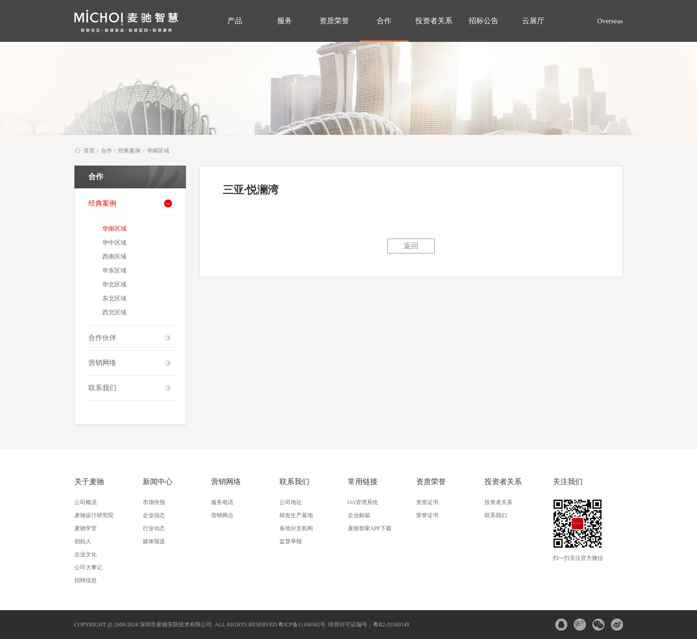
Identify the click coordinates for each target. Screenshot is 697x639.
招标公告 (483, 21)
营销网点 (222, 515)
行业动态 (154, 528)
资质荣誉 (334, 21)
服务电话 (222, 502)
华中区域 (114, 242)
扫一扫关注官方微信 (578, 558)
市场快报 (154, 502)
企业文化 (85, 554)
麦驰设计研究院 (93, 515)
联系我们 (102, 388)
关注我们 (568, 482)
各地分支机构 (296, 528)
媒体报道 (154, 541)
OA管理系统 (363, 502)
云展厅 (533, 21)
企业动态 (154, 515)
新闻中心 (158, 482)
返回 (411, 246)
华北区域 (114, 284)
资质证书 (427, 502)
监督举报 (290, 541)
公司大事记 (88, 567)
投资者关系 (433, 21)
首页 (89, 150)
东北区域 (114, 298)
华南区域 (158, 150)
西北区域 (114, 312)
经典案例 (129, 150)
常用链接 (363, 482)
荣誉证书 (427, 515)
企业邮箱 (359, 515)
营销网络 (102, 362)
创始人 (82, 541)
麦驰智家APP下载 (370, 528)
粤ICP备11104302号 (301, 624)
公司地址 (290, 502)
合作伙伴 (102, 337)
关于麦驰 (89, 482)
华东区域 (114, 270)
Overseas (609, 21)
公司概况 (85, 502)
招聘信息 (85, 580)
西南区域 (114, 256)
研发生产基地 (296, 515)
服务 (284, 21)
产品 (234, 21)
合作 (384, 21)
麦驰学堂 (85, 528)
